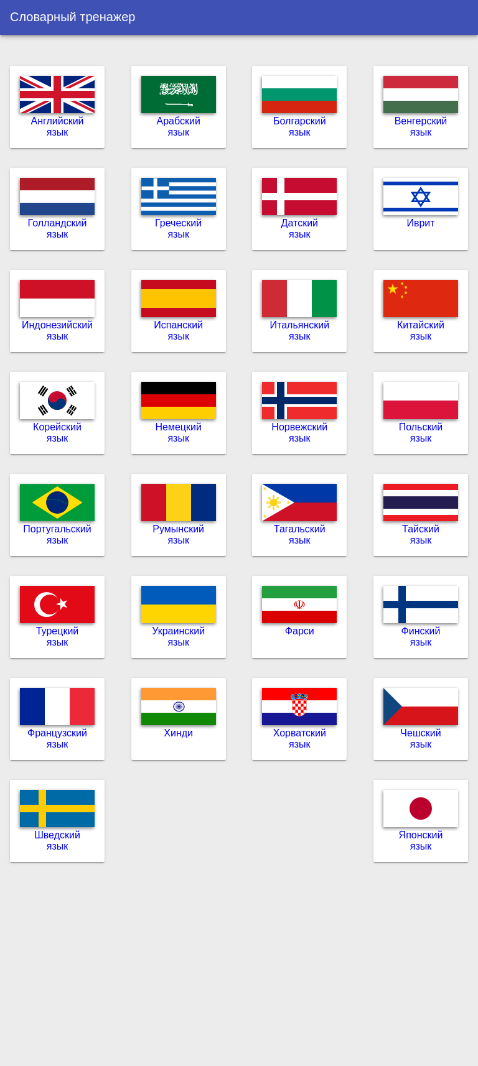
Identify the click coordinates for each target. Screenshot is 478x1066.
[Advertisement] (239, 969)
